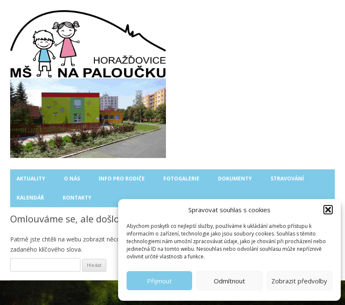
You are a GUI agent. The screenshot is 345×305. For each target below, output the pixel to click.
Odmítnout (229, 281)
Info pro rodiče (122, 178)
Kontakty (77, 197)
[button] (328, 209)
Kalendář (30, 197)
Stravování (287, 178)
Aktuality (31, 178)
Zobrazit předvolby (299, 281)
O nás (72, 178)
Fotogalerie (181, 178)
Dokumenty (235, 178)
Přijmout (159, 281)
